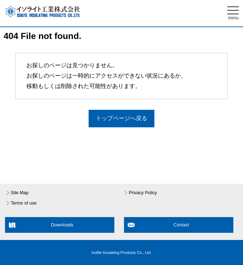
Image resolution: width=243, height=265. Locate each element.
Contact (181, 224)
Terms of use (23, 203)
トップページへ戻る (121, 118)
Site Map (20, 192)
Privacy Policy (143, 192)
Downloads (62, 224)
